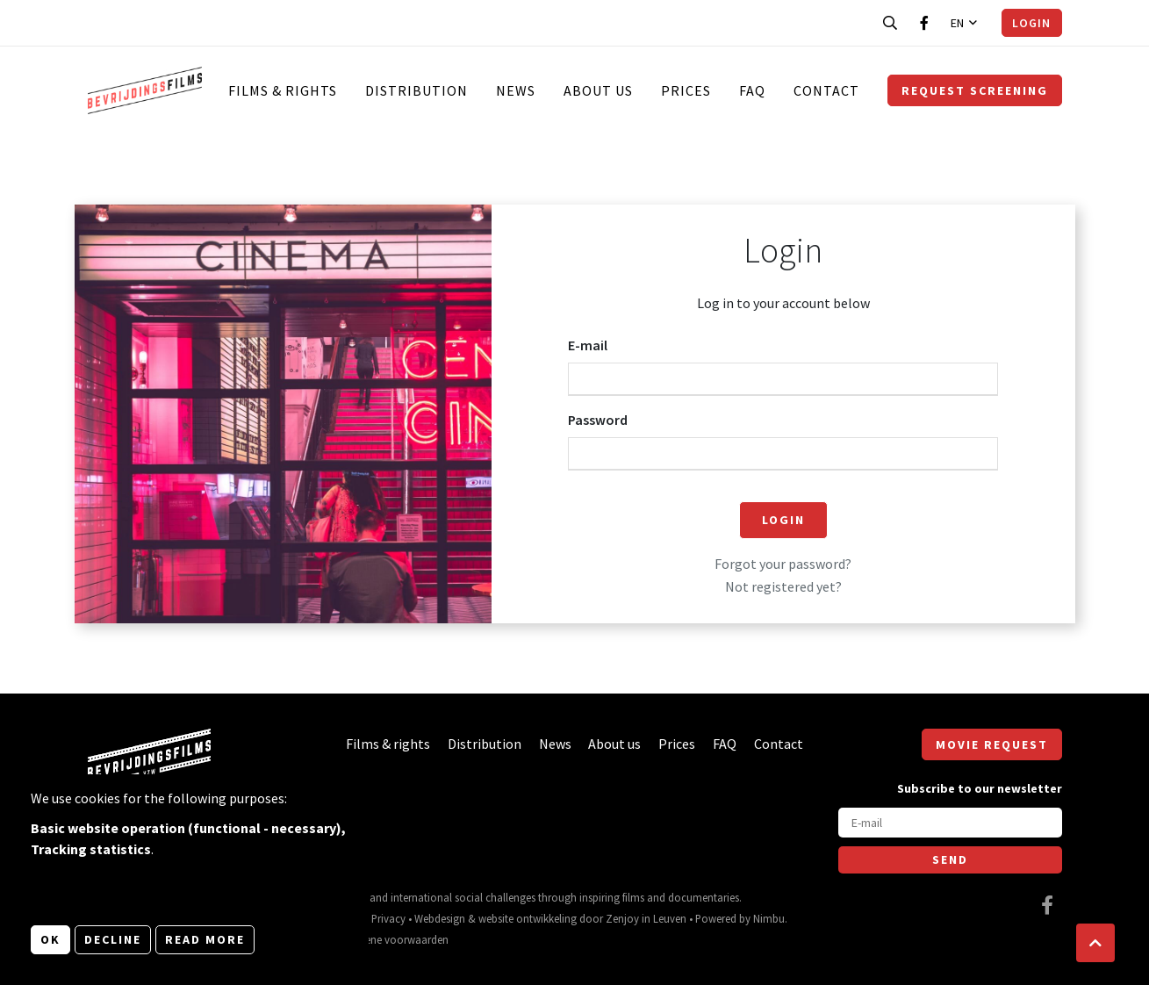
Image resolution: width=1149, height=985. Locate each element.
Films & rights (282, 90)
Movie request (992, 744)
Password (598, 419)
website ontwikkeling (527, 918)
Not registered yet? (783, 586)
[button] (1095, 943)
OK (50, 939)
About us (598, 90)
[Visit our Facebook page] (924, 23)
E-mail (587, 345)
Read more (205, 939)
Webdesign (439, 918)
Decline (112, 939)
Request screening (974, 90)
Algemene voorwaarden (392, 939)
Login (1031, 23)
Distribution (416, 90)
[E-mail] (950, 823)
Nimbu (769, 918)
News (515, 90)
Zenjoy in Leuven (646, 918)
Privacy (388, 918)
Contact (826, 90)
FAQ (752, 90)
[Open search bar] (890, 23)
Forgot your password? (783, 564)
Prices (686, 90)
